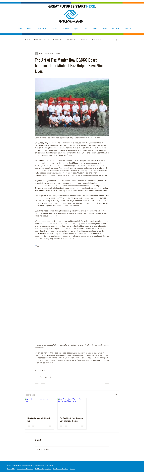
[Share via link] (51, 377)
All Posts (27, 40)
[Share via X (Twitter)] (41, 377)
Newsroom (84, 40)
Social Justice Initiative (41, 40)
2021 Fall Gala (96, 40)
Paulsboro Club (58, 40)
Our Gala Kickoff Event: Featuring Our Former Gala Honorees (71, 419)
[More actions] (108, 53)
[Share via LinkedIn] (46, 377)
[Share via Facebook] (36, 377)
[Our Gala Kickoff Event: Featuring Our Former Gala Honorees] (72, 406)
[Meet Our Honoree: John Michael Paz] (39, 406)
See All (117, 394)
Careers (72, 469)
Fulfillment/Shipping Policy (43, 469)
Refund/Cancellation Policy (25, 469)
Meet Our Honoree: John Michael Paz (38, 419)
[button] (116, 40)
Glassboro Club (72, 40)
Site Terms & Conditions (60, 469)
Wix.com (50, 465)
